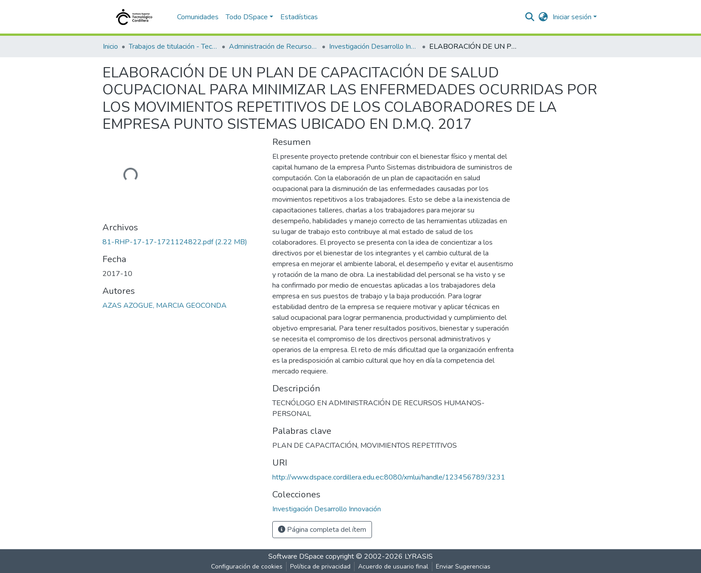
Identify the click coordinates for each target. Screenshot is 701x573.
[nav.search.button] (530, 17)
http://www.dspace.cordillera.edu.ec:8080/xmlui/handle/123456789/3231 (388, 477)
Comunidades (198, 17)
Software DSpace (296, 556)
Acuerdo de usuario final (393, 566)
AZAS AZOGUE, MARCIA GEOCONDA (164, 305)
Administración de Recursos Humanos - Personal (273, 46)
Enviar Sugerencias (463, 566)
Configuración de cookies (247, 566)
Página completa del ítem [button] (322, 530)
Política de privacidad (320, 566)
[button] (543, 17)
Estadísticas (299, 17)
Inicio (110, 46)
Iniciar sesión (572, 17)
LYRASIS (419, 556)
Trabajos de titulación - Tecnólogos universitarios (173, 46)
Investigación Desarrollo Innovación (373, 46)
